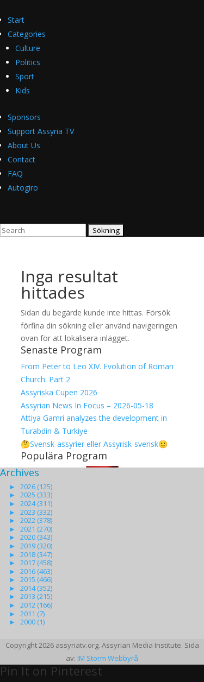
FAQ (15, 173)
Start (16, 20)
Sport (24, 76)
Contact (21, 159)
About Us (24, 145)
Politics (27, 62)
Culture (27, 48)
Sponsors (24, 117)
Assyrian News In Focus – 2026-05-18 (87, 405)
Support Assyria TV (41, 131)
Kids (22, 90)
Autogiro (23, 187)
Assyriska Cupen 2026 (59, 392)
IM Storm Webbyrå (107, 658)
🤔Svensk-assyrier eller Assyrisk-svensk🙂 (94, 444)
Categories (27, 34)
